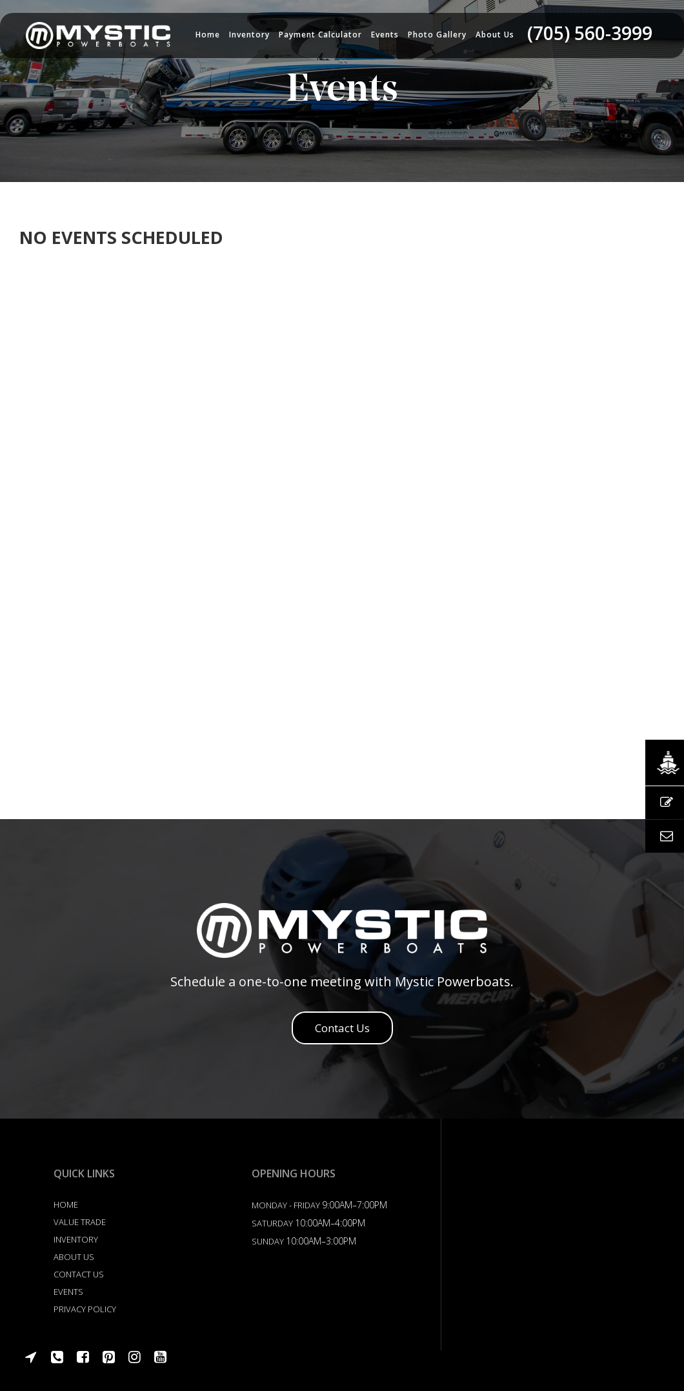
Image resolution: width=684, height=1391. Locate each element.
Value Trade (80, 1222)
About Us (74, 1257)
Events (385, 34)
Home (208, 34)
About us (495, 34)
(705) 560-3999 (589, 33)
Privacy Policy (85, 1309)
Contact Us (342, 1027)
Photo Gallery (437, 34)
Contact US (79, 1274)
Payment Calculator (320, 34)
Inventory (249, 34)
